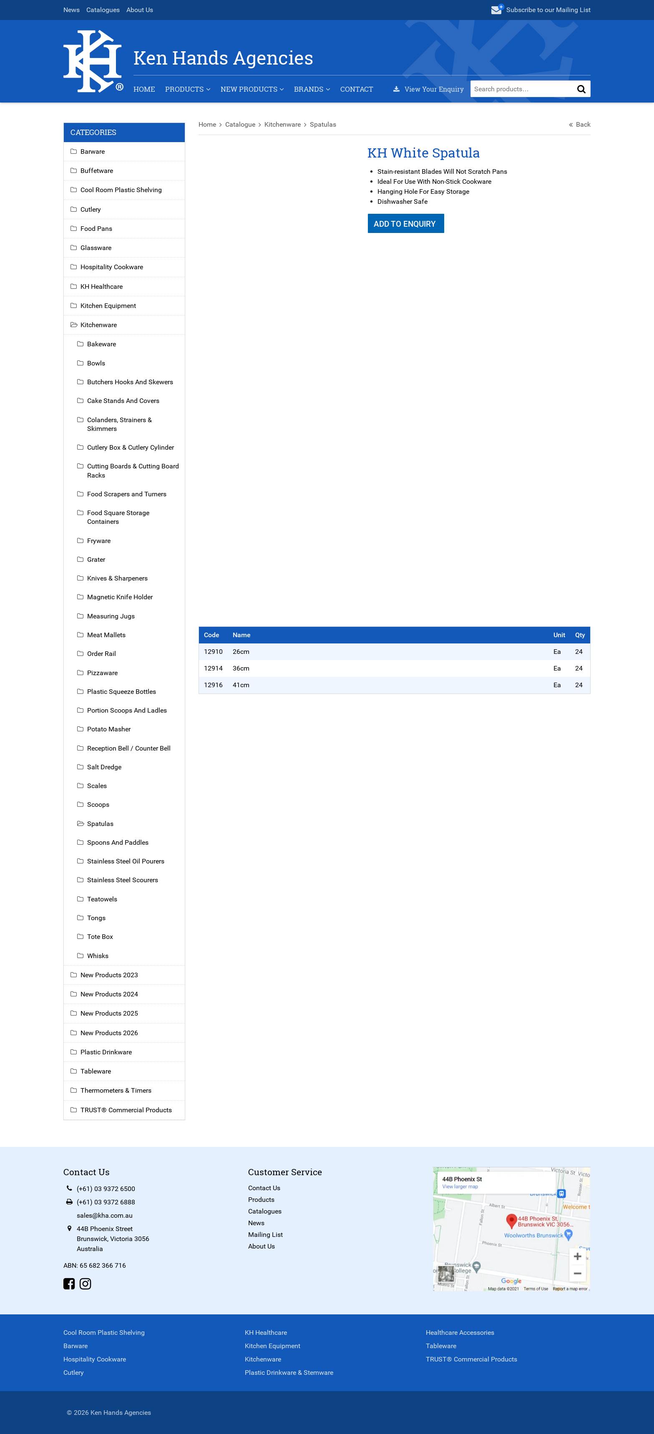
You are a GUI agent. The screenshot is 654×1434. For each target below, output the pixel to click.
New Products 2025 (109, 1013)
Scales (97, 786)
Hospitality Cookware (111, 267)
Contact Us (264, 1188)
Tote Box (100, 937)
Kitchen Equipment (108, 306)
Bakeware (101, 344)
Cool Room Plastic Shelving (121, 190)
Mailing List (265, 1235)
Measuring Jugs (111, 616)
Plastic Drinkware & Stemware (289, 1372)
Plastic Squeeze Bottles (121, 692)
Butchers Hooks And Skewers (130, 382)
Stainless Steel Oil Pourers (125, 861)
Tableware (95, 1071)
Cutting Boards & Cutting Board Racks (133, 470)
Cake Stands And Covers (123, 401)
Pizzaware (102, 673)
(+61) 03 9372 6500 (106, 1189)
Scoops (98, 804)
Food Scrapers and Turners (126, 494)
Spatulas (323, 124)
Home (144, 89)
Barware (92, 151)
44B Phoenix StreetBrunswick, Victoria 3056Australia (113, 1239)
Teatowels (102, 899)
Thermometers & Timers (115, 1090)
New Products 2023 (109, 975)
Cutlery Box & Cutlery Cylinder (130, 447)
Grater (96, 559)
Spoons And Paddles (117, 842)
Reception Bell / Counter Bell (129, 748)
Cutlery (90, 209)
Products (184, 89)
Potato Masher (109, 729)
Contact (356, 89)
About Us (139, 10)
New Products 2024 (109, 994)
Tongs (96, 918)
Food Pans (96, 229)
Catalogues (103, 10)
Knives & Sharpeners (117, 578)
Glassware (95, 248)
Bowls (96, 363)
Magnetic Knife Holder (120, 597)
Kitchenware (282, 124)
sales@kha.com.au (105, 1215)
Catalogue (240, 124)
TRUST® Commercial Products (126, 1110)
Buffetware (96, 171)
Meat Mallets (106, 635)
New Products (249, 89)
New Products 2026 (109, 1033)
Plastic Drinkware (106, 1052)
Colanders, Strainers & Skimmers (119, 424)
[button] (581, 88)
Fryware (99, 541)
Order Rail (101, 654)
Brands (308, 89)
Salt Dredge (104, 767)
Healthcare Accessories (460, 1332)
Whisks (97, 956)
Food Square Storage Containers (118, 517)
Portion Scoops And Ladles (127, 710)
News (71, 10)
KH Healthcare (101, 286)
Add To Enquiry (406, 224)
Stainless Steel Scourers (122, 880)
